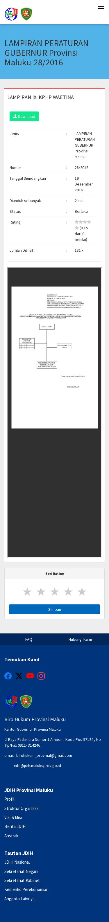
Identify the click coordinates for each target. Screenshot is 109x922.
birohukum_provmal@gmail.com (44, 755)
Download (24, 116)
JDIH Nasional (17, 862)
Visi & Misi (13, 817)
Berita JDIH (15, 826)
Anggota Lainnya (19, 898)
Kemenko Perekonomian (26, 889)
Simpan (54, 609)
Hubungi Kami (80, 639)
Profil (9, 799)
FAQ (28, 639)
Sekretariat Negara (21, 871)
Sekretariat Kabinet (22, 880)
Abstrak (11, 835)
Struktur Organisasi (22, 808)
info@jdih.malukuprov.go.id (37, 765)
